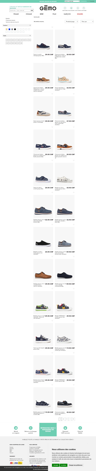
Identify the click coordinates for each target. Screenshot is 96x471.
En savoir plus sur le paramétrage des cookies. (44, 469)
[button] (16, 25)
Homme (29, 14)
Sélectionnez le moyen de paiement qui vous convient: (17, 459)
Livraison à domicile (34, 448)
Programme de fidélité (34, 447)
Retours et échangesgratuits (31, 430)
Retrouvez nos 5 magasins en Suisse (48, 429)
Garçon (67, 14)
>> (73, 419)
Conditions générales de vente (37, 452)
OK (32, 10)
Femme (16, 14)
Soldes (80, 14)
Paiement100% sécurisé (65, 430)
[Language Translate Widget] (72, 1)
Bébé (41, 14)
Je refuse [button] (63, 465)
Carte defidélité (80, 430)
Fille (54, 14)
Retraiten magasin (15, 430)
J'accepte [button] (55, 465)
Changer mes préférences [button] (75, 465)
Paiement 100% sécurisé (35, 451)
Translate (90, 1)
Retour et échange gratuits (36, 450)
